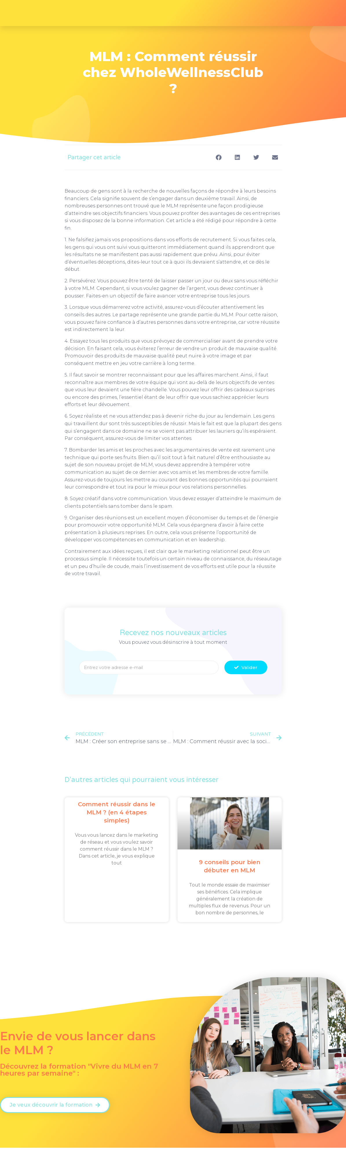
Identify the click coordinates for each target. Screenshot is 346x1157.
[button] (218, 157)
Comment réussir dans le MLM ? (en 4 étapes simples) (116, 812)
